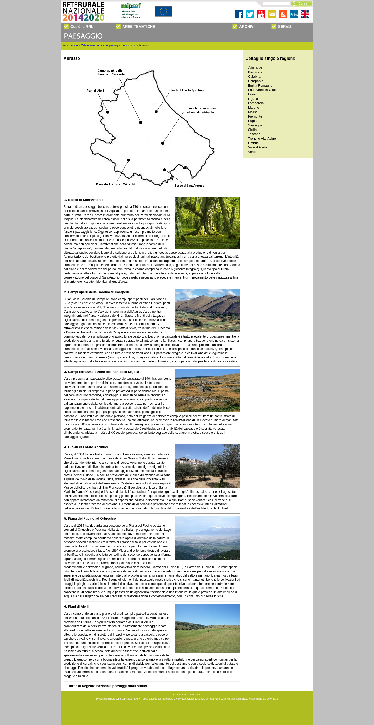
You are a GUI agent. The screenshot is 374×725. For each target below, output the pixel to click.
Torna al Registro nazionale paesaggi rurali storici (107, 686)
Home (74, 45)
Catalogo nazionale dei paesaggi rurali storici (108, 45)
